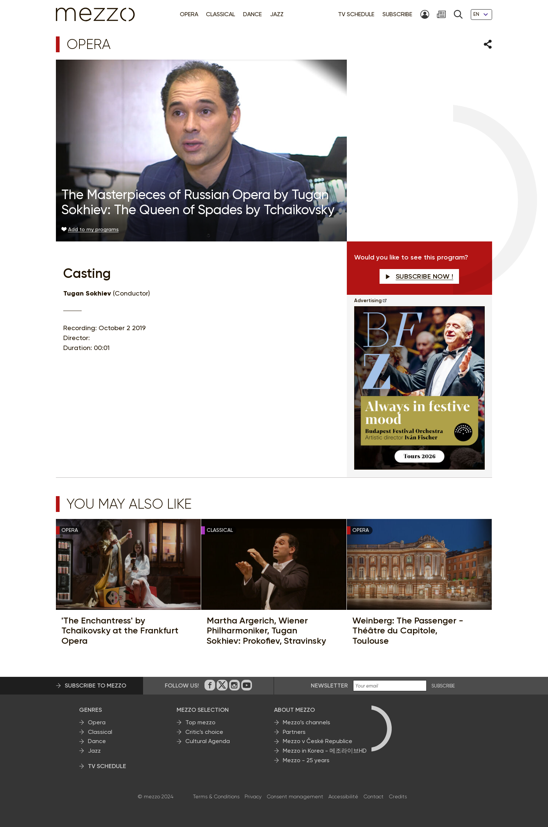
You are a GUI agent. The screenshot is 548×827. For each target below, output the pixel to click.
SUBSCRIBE (443, 686)
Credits (398, 796)
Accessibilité (343, 796)
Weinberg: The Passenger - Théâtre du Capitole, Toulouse (407, 630)
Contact (373, 796)
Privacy (253, 796)
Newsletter (329, 685)
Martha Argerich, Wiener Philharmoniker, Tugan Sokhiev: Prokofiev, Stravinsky (266, 630)
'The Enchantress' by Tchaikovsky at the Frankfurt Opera (119, 630)
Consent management (295, 796)
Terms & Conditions (216, 796)
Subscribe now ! (419, 276)
